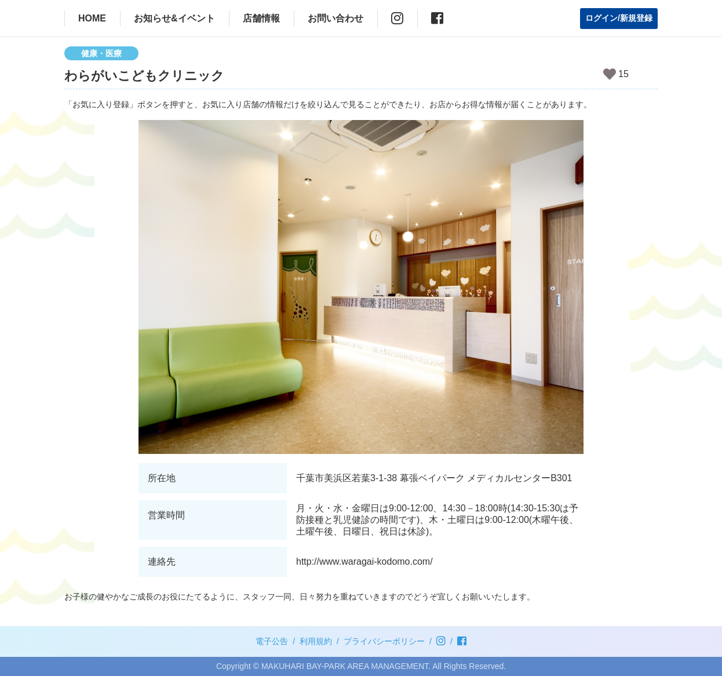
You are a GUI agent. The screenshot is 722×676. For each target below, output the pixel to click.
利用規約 (316, 641)
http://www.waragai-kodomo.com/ (364, 561)
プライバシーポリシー (384, 641)
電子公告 (272, 641)
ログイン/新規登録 (618, 18)
